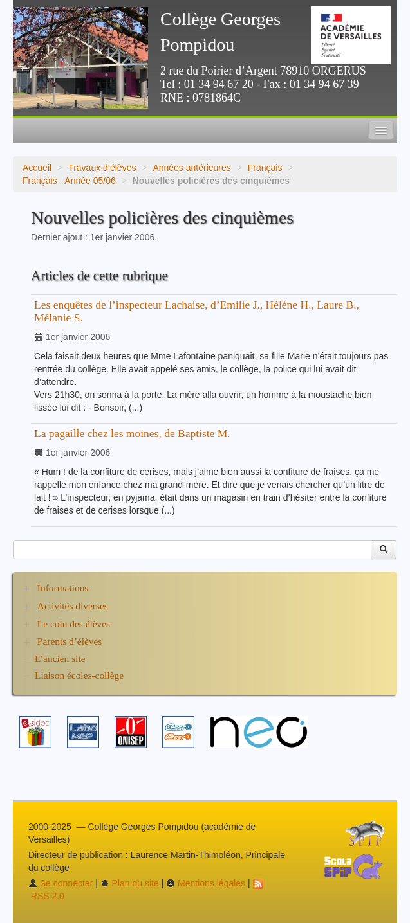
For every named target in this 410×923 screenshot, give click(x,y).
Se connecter (60, 883)
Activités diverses (72, 605)
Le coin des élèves (73, 623)
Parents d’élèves (69, 641)
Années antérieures (191, 168)
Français (265, 168)
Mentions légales (205, 883)
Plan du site (129, 883)
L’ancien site (60, 658)
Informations (63, 587)
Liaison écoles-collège (79, 675)
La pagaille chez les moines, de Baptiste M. (132, 433)
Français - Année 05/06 (69, 180)
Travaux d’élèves (102, 168)
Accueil (37, 168)
